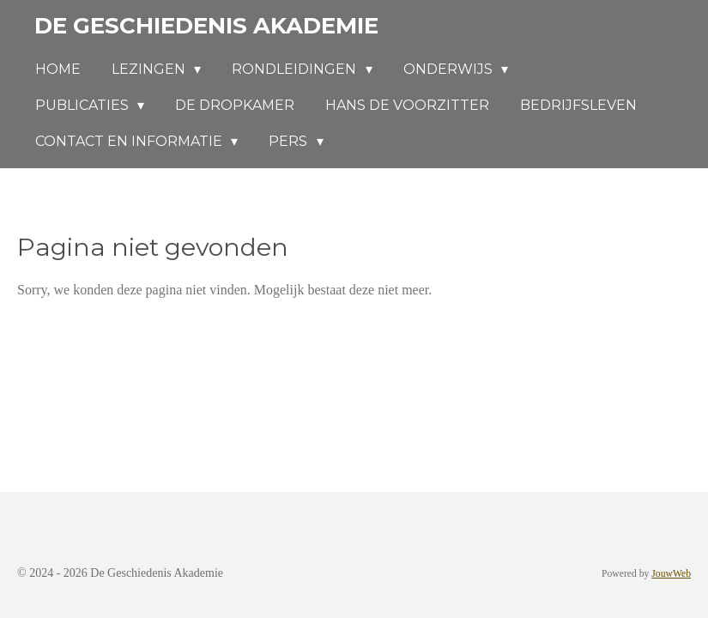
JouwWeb (671, 573)
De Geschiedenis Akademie (206, 25)
